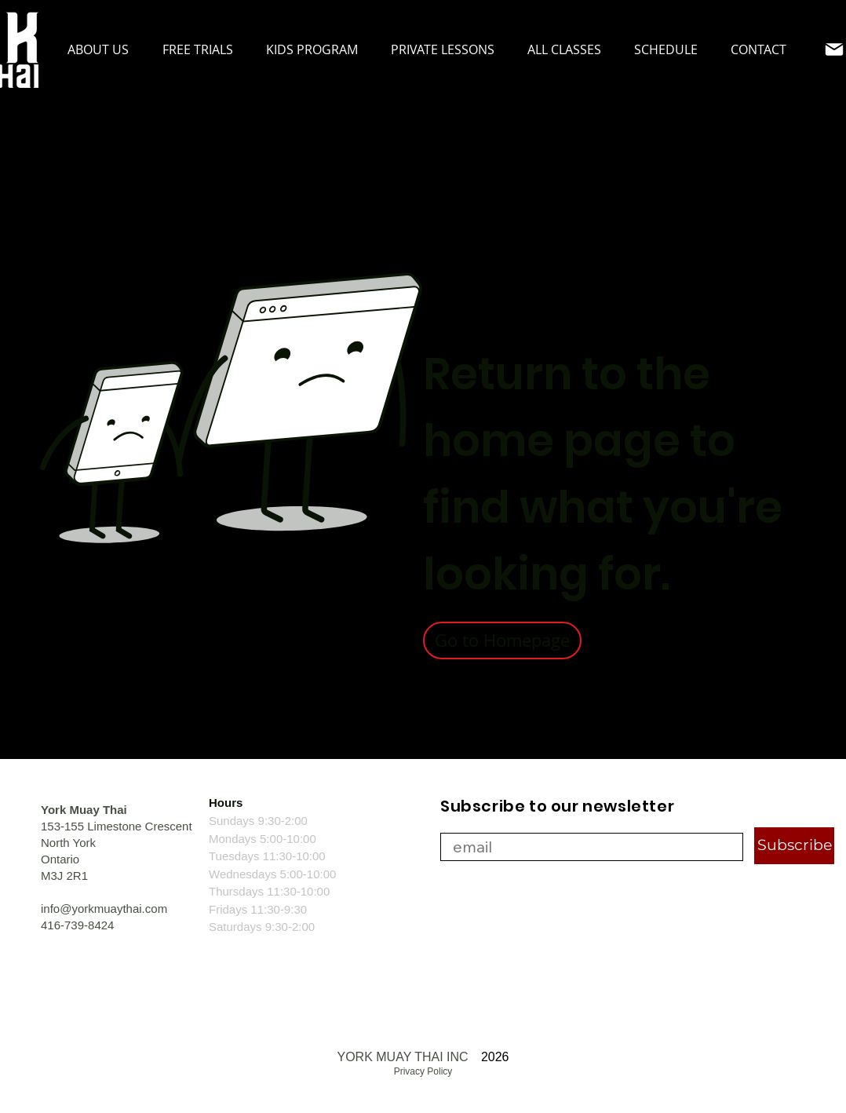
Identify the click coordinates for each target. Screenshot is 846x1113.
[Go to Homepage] (502, 640)
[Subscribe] (794, 845)
